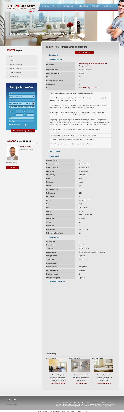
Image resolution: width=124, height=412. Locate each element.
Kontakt (95, 6)
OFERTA (80, 403)
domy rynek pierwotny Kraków (93, 405)
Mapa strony (107, 405)
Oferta (56, 6)
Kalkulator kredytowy (15, 65)
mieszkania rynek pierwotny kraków (72, 404)
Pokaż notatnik (14, 76)
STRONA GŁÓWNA (63, 403)
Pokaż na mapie (54, 152)
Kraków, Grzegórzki (104, 375)
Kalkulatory (82, 6)
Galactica (16, 404)
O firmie (46, 6)
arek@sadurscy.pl (11, 162)
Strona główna (19, 5)
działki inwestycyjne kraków (93, 404)
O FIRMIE (73, 403)
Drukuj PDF (12, 61)
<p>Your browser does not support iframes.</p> (79, 316)
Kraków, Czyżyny (58, 375)
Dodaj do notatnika (15, 72)
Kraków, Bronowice (81, 375)
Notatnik (107, 6)
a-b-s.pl (14, 399)
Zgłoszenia (68, 6)
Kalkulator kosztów (15, 68)
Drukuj (11, 57)
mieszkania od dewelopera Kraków (72, 405)
